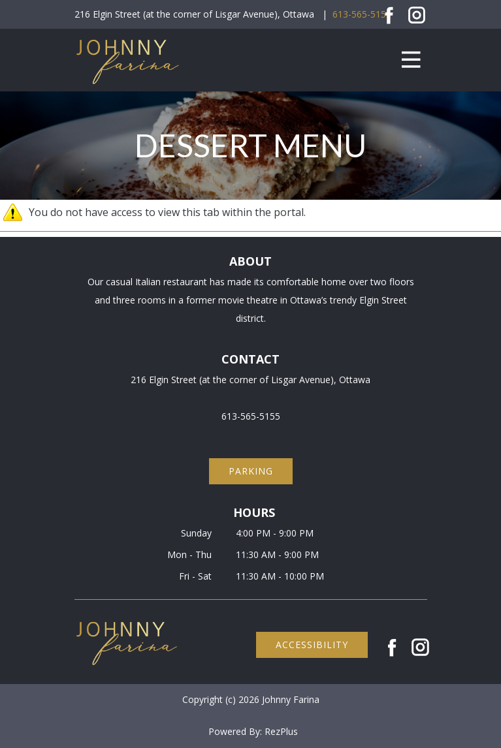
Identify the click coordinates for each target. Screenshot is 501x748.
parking (251, 471)
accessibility (312, 644)
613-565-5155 (361, 14)
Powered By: (236, 731)
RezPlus (281, 731)
